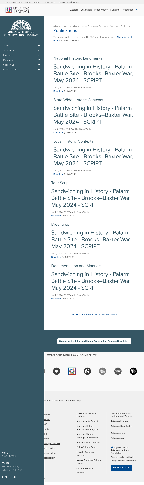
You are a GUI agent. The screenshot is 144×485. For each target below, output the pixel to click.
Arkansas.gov (117, 438)
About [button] (22, 45)
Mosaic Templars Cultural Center (88, 462)
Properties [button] (22, 55)
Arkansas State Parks (121, 426)
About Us (37, 2)
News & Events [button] (22, 69)
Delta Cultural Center (87, 447)
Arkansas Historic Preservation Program (89, 26)
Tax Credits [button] (22, 50)
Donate (45, 438)
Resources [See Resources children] (127, 9)
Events (28, 2)
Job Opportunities (51, 443)
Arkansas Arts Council (87, 421)
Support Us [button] (22, 65)
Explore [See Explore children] (74, 9)
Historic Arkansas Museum (85, 454)
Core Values (44, 400)
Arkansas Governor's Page (67, 400)
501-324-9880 (9, 456)
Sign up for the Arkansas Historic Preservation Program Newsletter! (94, 341)
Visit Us (46, 419)
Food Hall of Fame (14, 2)
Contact (61, 2)
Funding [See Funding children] (115, 9)
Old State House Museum (84, 470)
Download (58, 91)
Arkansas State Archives (88, 442)
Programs (114, 26)
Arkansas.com (118, 433)
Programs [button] (22, 60)
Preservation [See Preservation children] (101, 9)
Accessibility (48, 457)
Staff (47, 2)
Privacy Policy (49, 453)
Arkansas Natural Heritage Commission (87, 436)
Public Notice (73, 2)
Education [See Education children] (86, 9)
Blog (53, 2)
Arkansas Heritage (61, 26)
